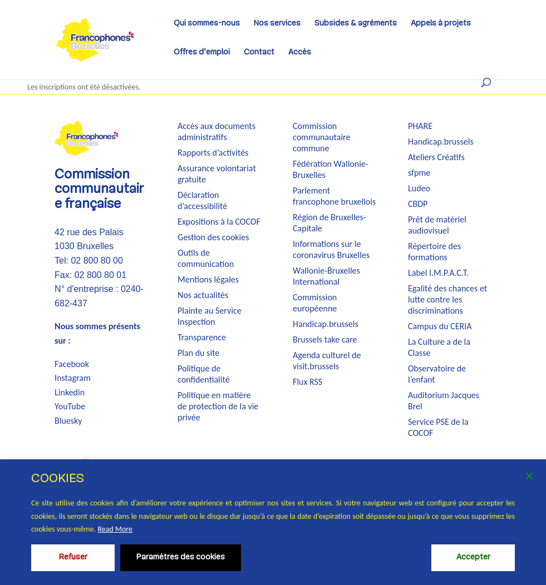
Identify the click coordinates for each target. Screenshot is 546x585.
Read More (114, 529)
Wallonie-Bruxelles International (326, 276)
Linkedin (70, 392)
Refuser (73, 557)
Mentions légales (208, 279)
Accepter (473, 557)
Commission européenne (315, 303)
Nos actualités (203, 295)
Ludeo (419, 188)
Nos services (277, 25)
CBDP (417, 204)
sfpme (419, 172)
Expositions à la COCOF (219, 221)
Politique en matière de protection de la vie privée (218, 406)
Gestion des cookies (213, 237)
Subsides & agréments (355, 25)
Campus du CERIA (439, 326)
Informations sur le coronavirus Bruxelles (331, 249)
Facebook (72, 364)
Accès (299, 54)
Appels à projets (441, 25)
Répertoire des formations (434, 251)
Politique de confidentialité (204, 374)
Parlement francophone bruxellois (334, 196)
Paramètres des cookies (180, 557)
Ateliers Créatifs (436, 157)
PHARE (420, 126)
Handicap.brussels (325, 324)
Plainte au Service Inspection (210, 316)
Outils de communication (206, 258)
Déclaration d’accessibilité (202, 200)
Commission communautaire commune (321, 137)
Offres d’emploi (202, 54)
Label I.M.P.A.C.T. (438, 272)
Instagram (73, 378)
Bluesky (68, 420)
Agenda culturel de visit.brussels (327, 360)
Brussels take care (325, 339)
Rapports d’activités (213, 152)
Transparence (202, 337)
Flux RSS (307, 381)
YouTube (70, 406)
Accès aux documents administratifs (216, 131)
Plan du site (198, 353)
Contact (259, 54)
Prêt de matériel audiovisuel (437, 225)
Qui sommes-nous (207, 25)
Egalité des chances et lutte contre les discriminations (447, 299)
